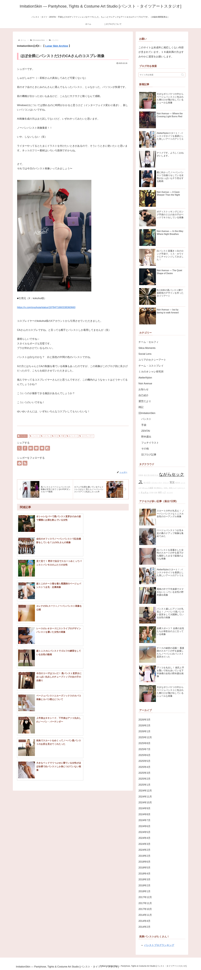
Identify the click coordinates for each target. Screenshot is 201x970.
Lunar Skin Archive (56, 46)
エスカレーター (156, 482)
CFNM (151, 492)
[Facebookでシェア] (25, 448)
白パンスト (72, 436)
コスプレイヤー (86, 436)
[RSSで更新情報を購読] (25, 463)
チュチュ (145, 492)
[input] (161, 74)
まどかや (170, 492)
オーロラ (147, 483)
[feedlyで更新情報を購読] (19, 463)
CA (54, 436)
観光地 (177, 482)
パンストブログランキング (159, 945)
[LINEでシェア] (42, 448)
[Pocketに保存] (36, 448)
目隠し (166, 488)
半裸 (61, 436)
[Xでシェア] (19, 448)
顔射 (155, 492)
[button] (47, 448)
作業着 (140, 475)
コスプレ (45, 436)
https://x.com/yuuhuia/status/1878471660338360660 (46, 307)
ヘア (164, 492)
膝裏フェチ (173, 488)
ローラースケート (151, 475)
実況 (172, 482)
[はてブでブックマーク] (30, 448)
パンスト (22, 436)
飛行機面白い (158, 488)
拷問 (160, 492)
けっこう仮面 (147, 488)
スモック (166, 482)
